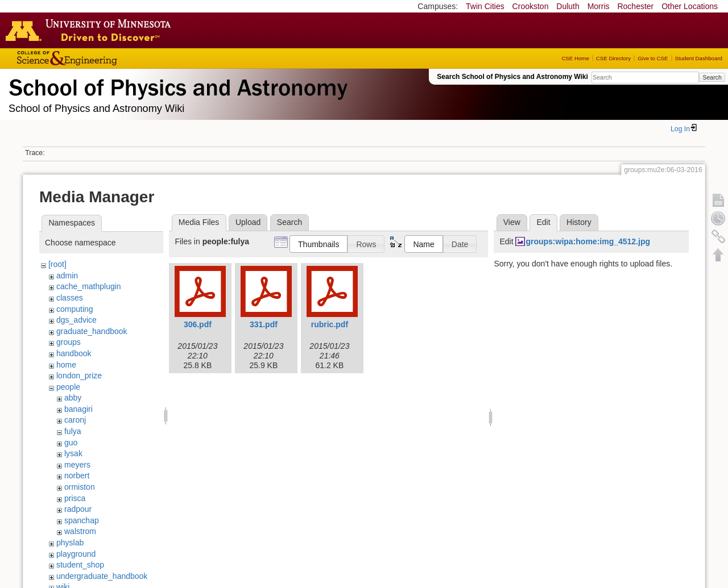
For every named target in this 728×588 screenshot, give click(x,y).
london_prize (79, 375)
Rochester (635, 6)
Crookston (530, 6)
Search (711, 77)
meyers (77, 464)
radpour (78, 509)
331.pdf (264, 324)
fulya (72, 431)
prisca (74, 498)
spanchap (81, 520)
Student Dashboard (698, 58)
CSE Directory (613, 58)
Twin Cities (485, 6)
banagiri (78, 409)
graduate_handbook (91, 331)
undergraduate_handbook (101, 576)
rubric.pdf (329, 324)
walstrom (80, 531)
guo (70, 442)
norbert (76, 475)
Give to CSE (653, 58)
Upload (247, 222)
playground (76, 553)
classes (69, 297)
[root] (57, 264)
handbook (74, 353)
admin (67, 275)
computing (74, 309)
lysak (73, 453)
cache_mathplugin (88, 286)
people (68, 386)
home (66, 364)
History (579, 222)
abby (72, 397)
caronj (75, 419)
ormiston (79, 486)
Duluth (567, 6)
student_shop (80, 564)
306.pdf (198, 324)
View (511, 222)
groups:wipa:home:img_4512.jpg (588, 241)
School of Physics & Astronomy (176, 85)
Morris (599, 6)
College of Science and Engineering (102, 58)
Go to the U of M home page (91, 30)
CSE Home (575, 58)
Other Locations (689, 6)
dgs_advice (76, 319)
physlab (70, 542)
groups (68, 342)
